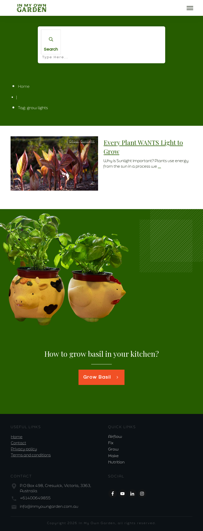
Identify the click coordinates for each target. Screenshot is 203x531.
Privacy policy (24, 448)
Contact (18, 442)
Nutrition (116, 462)
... (159, 166)
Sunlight (88, 141)
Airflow (115, 436)
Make (113, 455)
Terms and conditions (31, 454)
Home (16, 436)
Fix (110, 442)
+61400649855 (35, 497)
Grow (74, 141)
